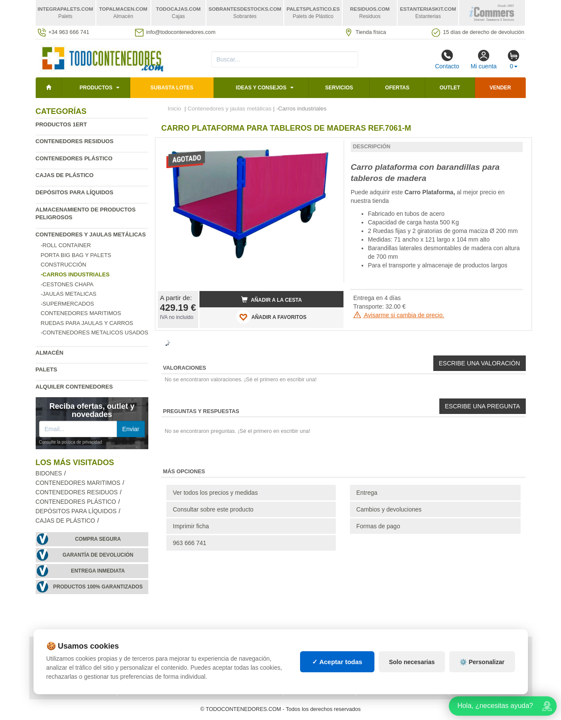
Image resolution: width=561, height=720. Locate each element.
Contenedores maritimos (81, 313)
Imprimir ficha (191, 526)
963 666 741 (189, 542)
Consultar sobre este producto (213, 509)
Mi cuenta (484, 59)
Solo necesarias (412, 662)
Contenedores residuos (74, 141)
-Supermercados (67, 303)
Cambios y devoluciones (389, 509)
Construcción (63, 264)
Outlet (449, 88)
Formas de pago (378, 526)
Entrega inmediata (98, 571)
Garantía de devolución (97, 555)
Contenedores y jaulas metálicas (91, 234)
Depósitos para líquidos (74, 192)
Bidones (49, 473)
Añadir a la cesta (271, 299)
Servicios (339, 88)
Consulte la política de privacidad (70, 442)
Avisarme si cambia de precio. (399, 315)
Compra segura (98, 539)
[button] (329, 148)
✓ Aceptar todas (337, 661)
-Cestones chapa (67, 284)
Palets (46, 369)
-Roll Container (66, 245)
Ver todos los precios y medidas (215, 492)
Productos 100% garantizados (98, 587)
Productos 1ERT (61, 124)
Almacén (50, 352)
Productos (96, 88)
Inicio (174, 108)
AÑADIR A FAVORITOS (271, 317)
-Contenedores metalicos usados (94, 332)
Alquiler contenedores (74, 386)
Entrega (366, 492)
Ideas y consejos (261, 88)
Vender (500, 88)
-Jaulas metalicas (69, 294)
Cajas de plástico (65, 175)
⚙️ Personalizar (482, 662)
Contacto (447, 59)
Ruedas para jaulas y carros (87, 323)
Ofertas (397, 88)
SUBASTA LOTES (171, 88)
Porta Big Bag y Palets (76, 255)
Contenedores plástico (74, 158)
